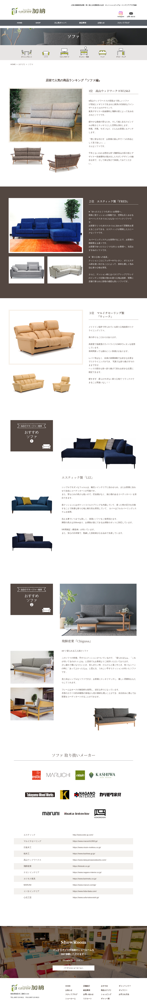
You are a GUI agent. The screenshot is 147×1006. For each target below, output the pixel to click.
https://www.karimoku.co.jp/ (84, 879)
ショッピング (106, 994)
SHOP (38, 23)
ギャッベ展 (105, 999)
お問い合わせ (88, 994)
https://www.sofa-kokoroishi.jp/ (86, 897)
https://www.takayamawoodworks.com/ (89, 860)
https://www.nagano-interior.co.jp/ (87, 872)
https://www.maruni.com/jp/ (84, 885)
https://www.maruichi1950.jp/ (85, 841)
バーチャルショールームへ (73, 968)
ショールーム (70, 999)
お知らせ (101, 23)
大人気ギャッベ (60, 23)
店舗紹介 (86, 986)
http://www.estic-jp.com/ (83, 835)
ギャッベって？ (125, 986)
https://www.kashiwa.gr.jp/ (84, 854)
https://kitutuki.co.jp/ (81, 866)
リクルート (87, 999)
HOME (19, 23)
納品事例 (82, 23)
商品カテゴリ (106, 990)
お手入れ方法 (124, 994)
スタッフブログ (123, 23)
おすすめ (104, 986)
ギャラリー (123, 990)
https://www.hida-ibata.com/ (85, 891)
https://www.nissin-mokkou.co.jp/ (87, 847)
